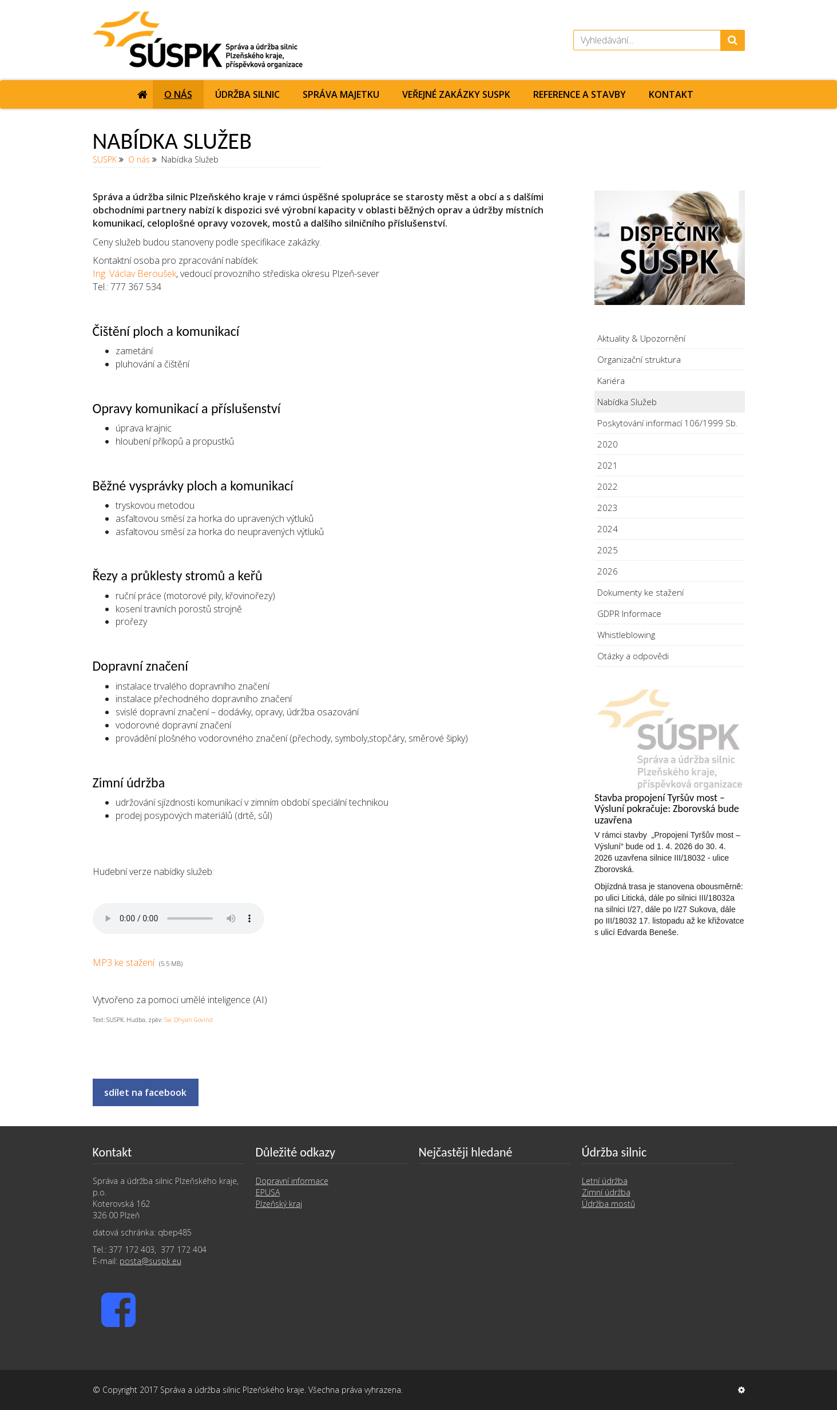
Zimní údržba (606, 1192)
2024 (607, 528)
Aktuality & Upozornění (641, 338)
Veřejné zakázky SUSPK (456, 94)
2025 (607, 550)
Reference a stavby (579, 94)
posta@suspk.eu (150, 1260)
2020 (607, 444)
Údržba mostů (608, 1203)
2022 (607, 486)
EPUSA (268, 1192)
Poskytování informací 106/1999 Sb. (667, 423)
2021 (607, 465)
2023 (607, 507)
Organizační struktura (639, 359)
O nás (178, 94)
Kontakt (671, 94)
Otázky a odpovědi (633, 656)
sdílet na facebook (145, 1092)
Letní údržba (605, 1180)
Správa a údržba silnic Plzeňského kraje (232, 1389)
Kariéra (611, 380)
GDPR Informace (629, 613)
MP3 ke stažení (123, 962)
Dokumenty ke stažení (640, 592)
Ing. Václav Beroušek (134, 273)
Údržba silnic (247, 94)
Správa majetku (341, 94)
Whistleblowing (626, 634)
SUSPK (105, 159)
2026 (607, 571)
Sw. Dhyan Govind (188, 1020)
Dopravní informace (292, 1180)
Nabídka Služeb (627, 401)
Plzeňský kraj (279, 1203)
